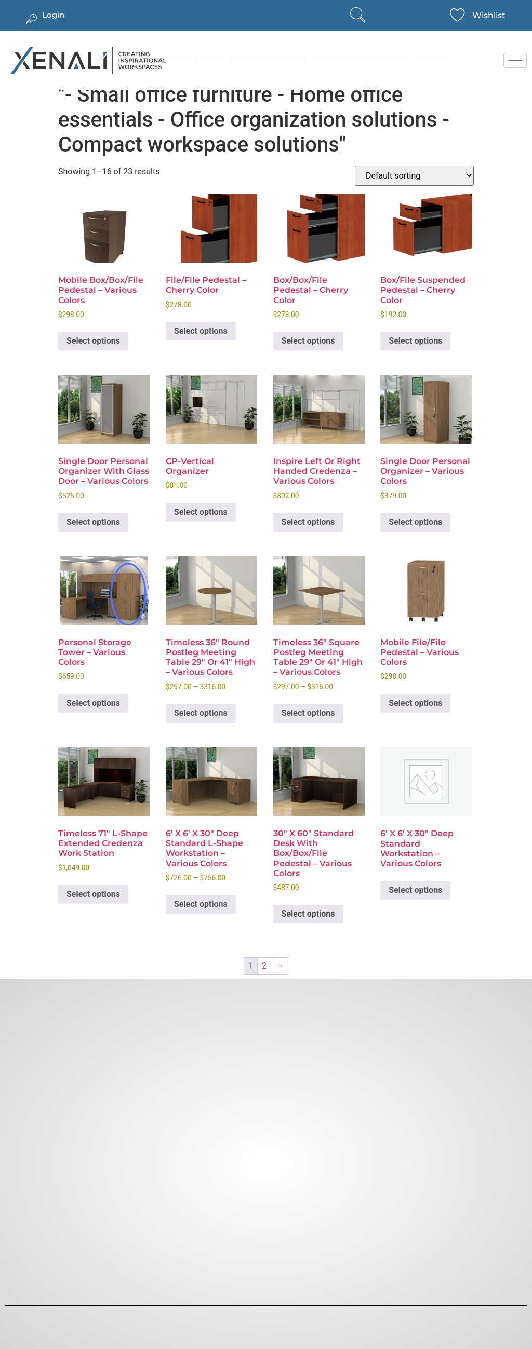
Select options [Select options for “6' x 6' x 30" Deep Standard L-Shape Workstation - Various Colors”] (201, 904)
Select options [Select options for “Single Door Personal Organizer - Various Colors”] (415, 522)
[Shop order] (414, 176)
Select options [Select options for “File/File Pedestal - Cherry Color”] (201, 331)
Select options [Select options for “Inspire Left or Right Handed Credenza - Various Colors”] (308, 522)
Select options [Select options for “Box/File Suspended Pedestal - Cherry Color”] (415, 341)
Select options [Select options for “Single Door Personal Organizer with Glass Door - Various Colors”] (93, 522)
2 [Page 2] (264, 966)
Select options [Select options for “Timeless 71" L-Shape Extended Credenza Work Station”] (93, 894)
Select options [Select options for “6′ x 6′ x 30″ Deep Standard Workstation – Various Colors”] (415, 890)
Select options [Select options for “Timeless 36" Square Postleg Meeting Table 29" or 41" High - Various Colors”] (308, 713)
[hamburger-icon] (515, 60)
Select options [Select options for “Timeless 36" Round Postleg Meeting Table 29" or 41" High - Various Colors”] (201, 713)
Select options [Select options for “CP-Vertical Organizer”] (201, 512)
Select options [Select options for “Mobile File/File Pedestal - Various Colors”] (415, 703)
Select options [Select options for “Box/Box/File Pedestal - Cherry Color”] (308, 341)
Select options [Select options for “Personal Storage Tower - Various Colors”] (93, 703)
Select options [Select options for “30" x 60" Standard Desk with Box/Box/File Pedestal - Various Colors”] (308, 914)
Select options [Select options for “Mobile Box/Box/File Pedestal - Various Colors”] (93, 341)
